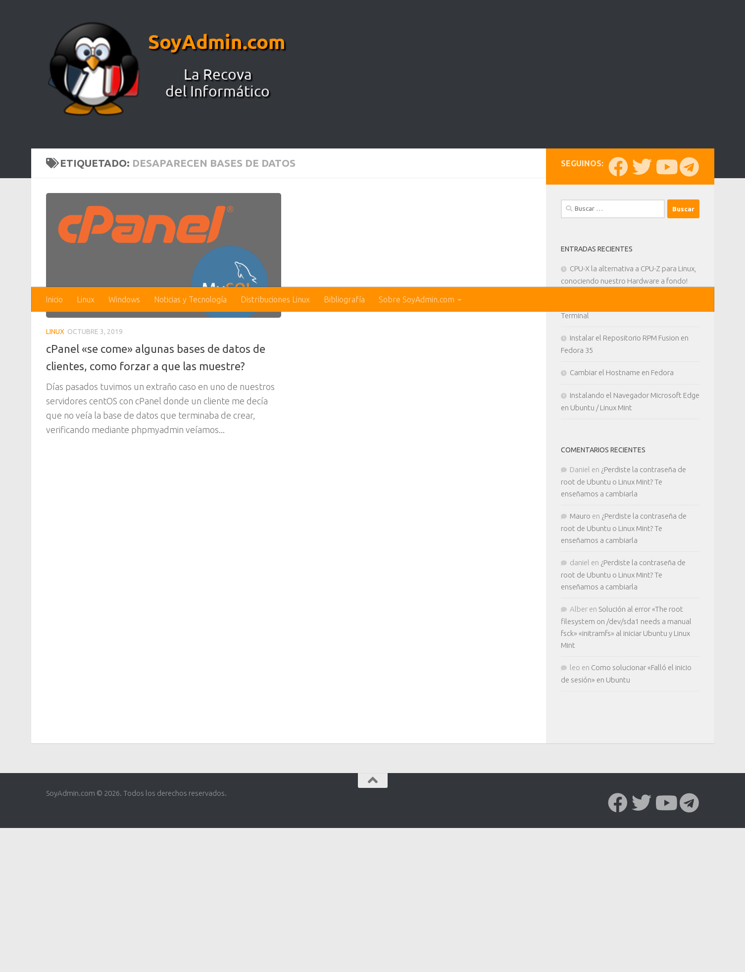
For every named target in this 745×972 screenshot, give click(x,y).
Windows (124, 299)
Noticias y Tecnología (190, 299)
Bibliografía (344, 299)
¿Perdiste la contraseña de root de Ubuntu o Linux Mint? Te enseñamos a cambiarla (623, 645)
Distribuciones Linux (275, 299)
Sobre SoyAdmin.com (416, 299)
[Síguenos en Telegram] (689, 330)
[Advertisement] (373, 213)
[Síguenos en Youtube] (666, 330)
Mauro (580, 679)
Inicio (54, 299)
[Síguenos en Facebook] (618, 330)
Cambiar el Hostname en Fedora (622, 536)
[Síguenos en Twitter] (642, 330)
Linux (86, 299)
